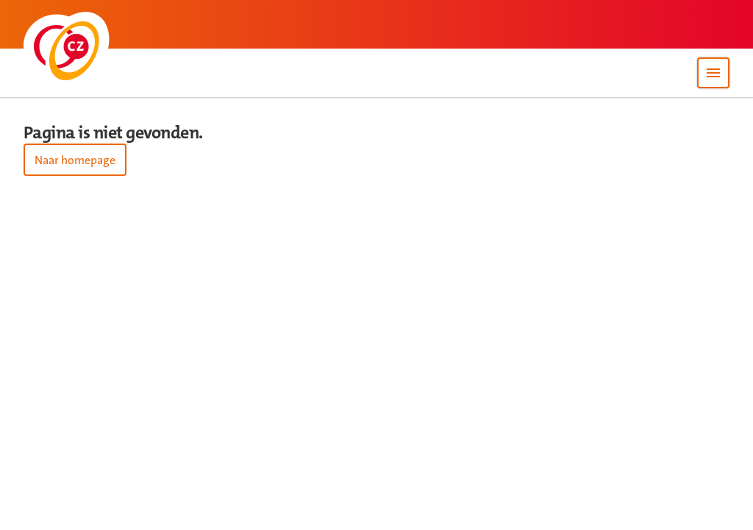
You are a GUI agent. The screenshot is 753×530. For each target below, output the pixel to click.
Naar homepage (75, 160)
